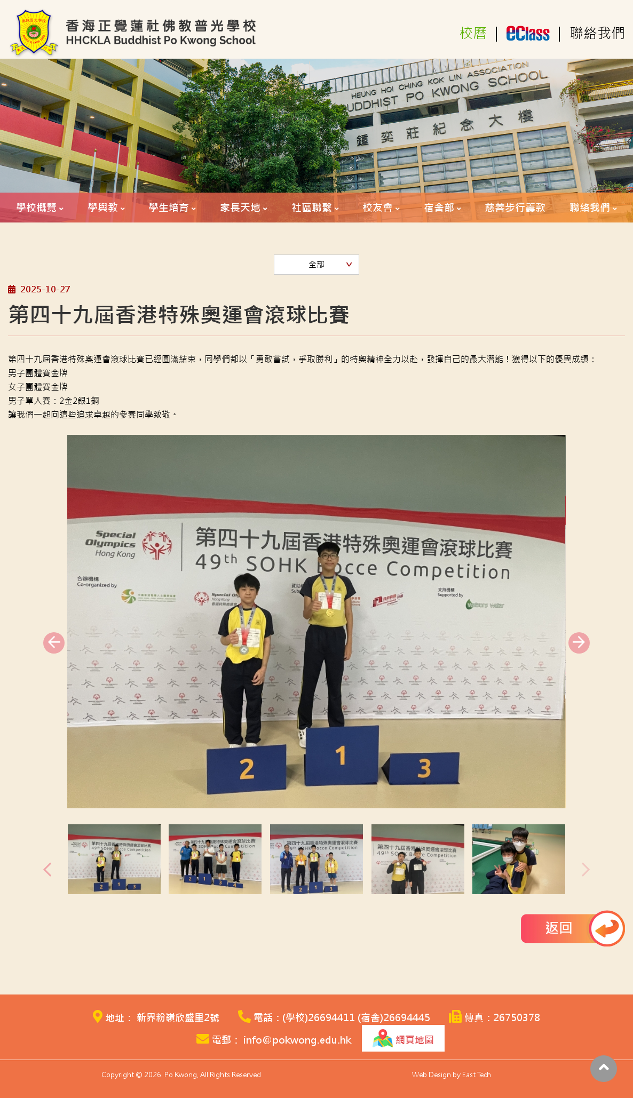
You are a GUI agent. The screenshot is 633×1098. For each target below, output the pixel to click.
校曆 (473, 34)
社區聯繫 (311, 207)
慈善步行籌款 (515, 207)
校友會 (377, 207)
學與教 (103, 207)
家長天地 (240, 207)
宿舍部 (439, 207)
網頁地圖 (403, 1038)
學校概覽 (36, 207)
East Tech (476, 1074)
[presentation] (54, 643)
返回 (559, 928)
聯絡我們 (597, 34)
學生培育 (168, 207)
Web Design (431, 1074)
